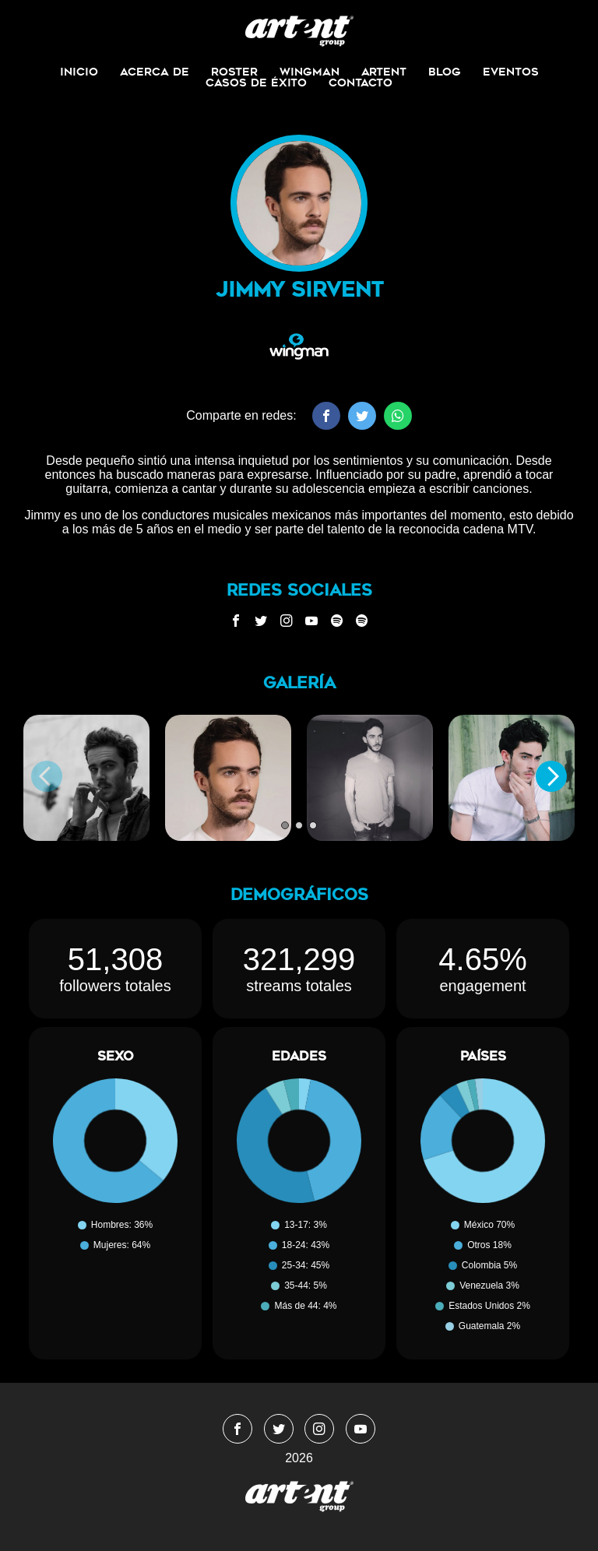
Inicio (79, 71)
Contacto (360, 82)
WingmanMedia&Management (299, 31)
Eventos (511, 71)
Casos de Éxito (256, 82)
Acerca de (154, 71)
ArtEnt (383, 71)
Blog (444, 71)
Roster (234, 71)
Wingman (309, 71)
